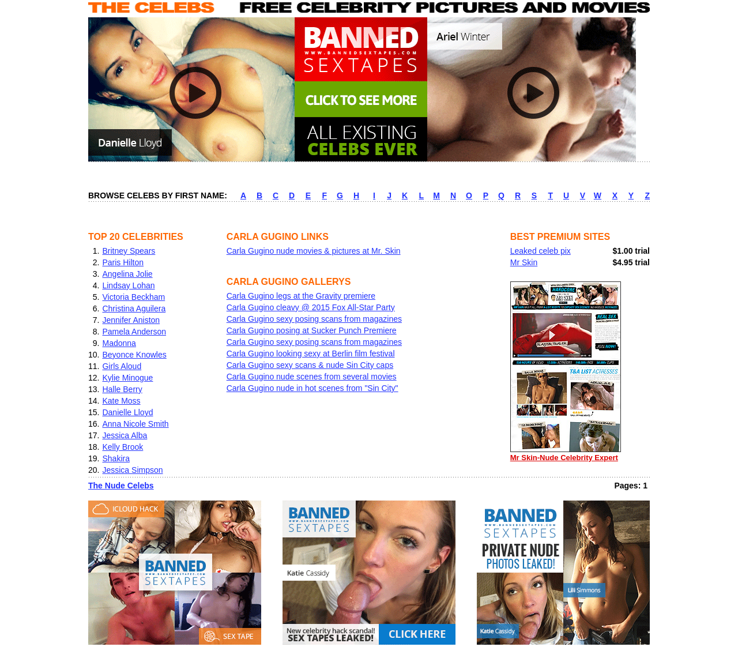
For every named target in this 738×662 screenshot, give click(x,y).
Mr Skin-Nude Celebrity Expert (565, 453)
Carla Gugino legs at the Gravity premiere (301, 295)
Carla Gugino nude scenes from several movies (312, 376)
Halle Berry (122, 389)
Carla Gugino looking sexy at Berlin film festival (311, 353)
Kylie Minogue (127, 377)
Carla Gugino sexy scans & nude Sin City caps (310, 365)
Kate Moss (121, 400)
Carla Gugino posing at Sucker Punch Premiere (312, 330)
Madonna (118, 343)
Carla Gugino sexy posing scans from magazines (314, 319)
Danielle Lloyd (127, 412)
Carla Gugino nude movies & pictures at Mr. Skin (314, 250)
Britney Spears (128, 250)
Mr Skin (523, 262)
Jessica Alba (124, 435)
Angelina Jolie (127, 274)
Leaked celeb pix (540, 250)
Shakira (115, 458)
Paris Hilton (123, 262)
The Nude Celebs (121, 485)
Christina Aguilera (133, 308)
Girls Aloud (121, 366)
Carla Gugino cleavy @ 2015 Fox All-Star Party (311, 307)
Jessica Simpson (132, 470)
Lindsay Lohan (128, 285)
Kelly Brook (122, 447)
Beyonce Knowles (134, 354)
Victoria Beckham (133, 297)
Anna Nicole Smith (135, 423)
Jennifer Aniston (131, 320)
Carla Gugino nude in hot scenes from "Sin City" (312, 388)
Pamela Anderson (134, 331)
